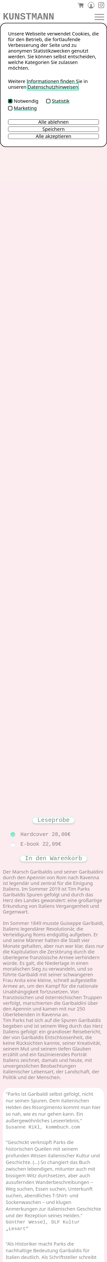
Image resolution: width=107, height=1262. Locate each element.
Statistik (57, 101)
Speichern (53, 129)
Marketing (22, 108)
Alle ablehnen (53, 122)
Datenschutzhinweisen (53, 87)
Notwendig (23, 101)
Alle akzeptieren (53, 136)
